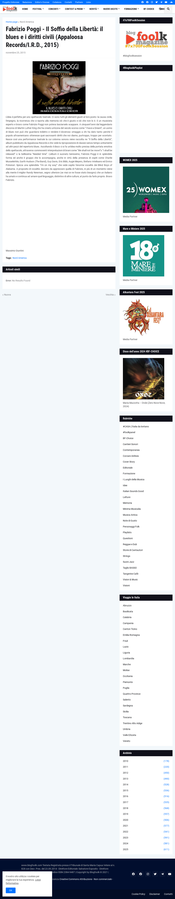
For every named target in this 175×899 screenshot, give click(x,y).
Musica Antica (130, 515)
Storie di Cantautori (133, 550)
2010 (146, 761)
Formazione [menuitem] (130, 9)
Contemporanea (131, 450)
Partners (79, 2)
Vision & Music (130, 579)
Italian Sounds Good (133, 491)
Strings (126, 556)
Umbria (126, 729)
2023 (146, 837)
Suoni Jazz (128, 562)
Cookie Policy (138, 894)
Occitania (128, 676)
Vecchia (110, 294)
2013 (146, 779)
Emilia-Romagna (131, 635)
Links (88, 2)
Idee (125, 485)
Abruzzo (127, 605)
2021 (146, 826)
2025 (146, 849)
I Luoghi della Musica (133, 479)
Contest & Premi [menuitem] (74, 9)
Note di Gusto (130, 520)
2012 (146, 773)
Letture (126, 497)
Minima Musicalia (132, 509)
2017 (146, 802)
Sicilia (126, 711)
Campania (128, 623)
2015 (146, 790)
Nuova (7, 294)
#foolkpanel (129, 432)
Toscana (127, 717)
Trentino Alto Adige (132, 723)
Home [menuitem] (25, 9)
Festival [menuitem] (37, 9)
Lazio (126, 646)
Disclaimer (154, 894)
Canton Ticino (130, 629)
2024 (146, 843)
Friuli (125, 641)
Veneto (126, 741)
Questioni (128, 538)
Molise (126, 670)
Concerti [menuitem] (53, 9)
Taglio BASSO (130, 567)
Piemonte (128, 682)
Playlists (127, 532)
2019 (146, 814)
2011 (146, 767)
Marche (127, 664)
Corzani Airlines (131, 456)
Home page (12, 22)
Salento (127, 699)
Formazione (129, 473)
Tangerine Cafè (130, 573)
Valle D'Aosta (129, 735)
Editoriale (127, 467)
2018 (146, 808)
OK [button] (10, 890)
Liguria (126, 652)
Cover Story (129, 461)
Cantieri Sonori (130, 444)
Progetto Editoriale (10, 2)
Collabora (57, 2)
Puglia (126, 688)
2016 (146, 796)
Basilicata (128, 611)
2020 (146, 820)
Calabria (127, 617)
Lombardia (128, 658)
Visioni (126, 585)
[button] (160, 9)
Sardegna (128, 705)
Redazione (27, 2)
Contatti (68, 2)
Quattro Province (131, 694)
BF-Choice (128, 438)
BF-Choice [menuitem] (149, 9)
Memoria (127, 503)
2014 (146, 784)
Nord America (27, 22)
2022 (146, 831)
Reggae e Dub (130, 544)
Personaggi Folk (131, 526)
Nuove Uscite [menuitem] (110, 9)
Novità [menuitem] (93, 9)
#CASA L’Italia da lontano (136, 426)
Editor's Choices (42, 2)
